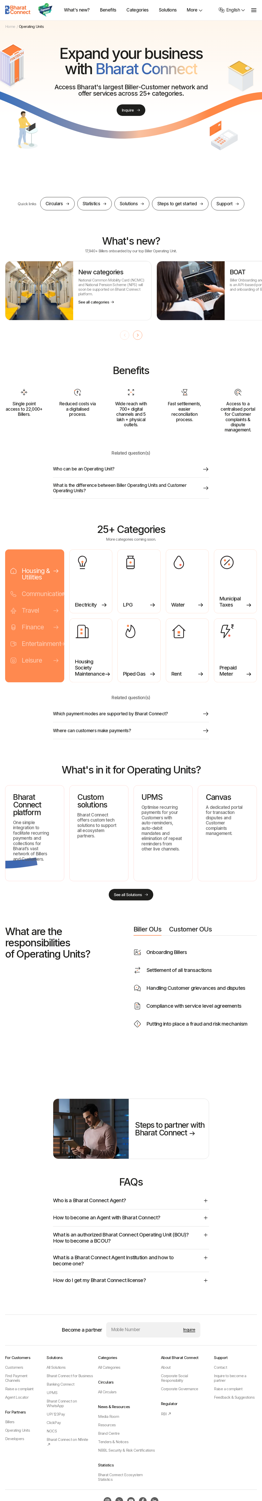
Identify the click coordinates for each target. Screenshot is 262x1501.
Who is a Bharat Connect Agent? (131, 1203)
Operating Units (17, 1430)
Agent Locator (16, 1397)
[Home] (18, 10)
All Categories (109, 1367)
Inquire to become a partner (230, 1378)
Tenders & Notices (113, 1441)
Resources (107, 1424)
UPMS (52, 1392)
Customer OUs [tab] (190, 934)
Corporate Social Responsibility (174, 1378)
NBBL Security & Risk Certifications (126, 1450)
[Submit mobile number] (189, 1330)
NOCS (52, 1431)
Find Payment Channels (16, 1378)
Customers (14, 1367)
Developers (14, 1438)
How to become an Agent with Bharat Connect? (131, 1220)
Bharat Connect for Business (70, 1375)
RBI (166, 1413)
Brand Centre (108, 1433)
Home (10, 26)
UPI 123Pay (56, 1414)
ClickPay (54, 1422)
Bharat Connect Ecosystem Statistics (120, 1477)
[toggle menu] (254, 10)
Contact (220, 1367)
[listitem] (78, 296)
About (166, 1367)
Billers (10, 1421)
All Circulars (107, 1391)
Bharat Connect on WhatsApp (62, 1403)
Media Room (108, 1416)
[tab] (34, 580)
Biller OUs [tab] (147, 934)
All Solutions (56, 1367)
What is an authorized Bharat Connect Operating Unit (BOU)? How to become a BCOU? (131, 1240)
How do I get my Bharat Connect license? (131, 1282)
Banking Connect (60, 1384)
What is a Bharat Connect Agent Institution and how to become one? (131, 1263)
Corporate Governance (179, 1388)
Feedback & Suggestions (234, 1397)
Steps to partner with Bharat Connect (170, 1131)
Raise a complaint (19, 1388)
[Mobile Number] (145, 1329)
